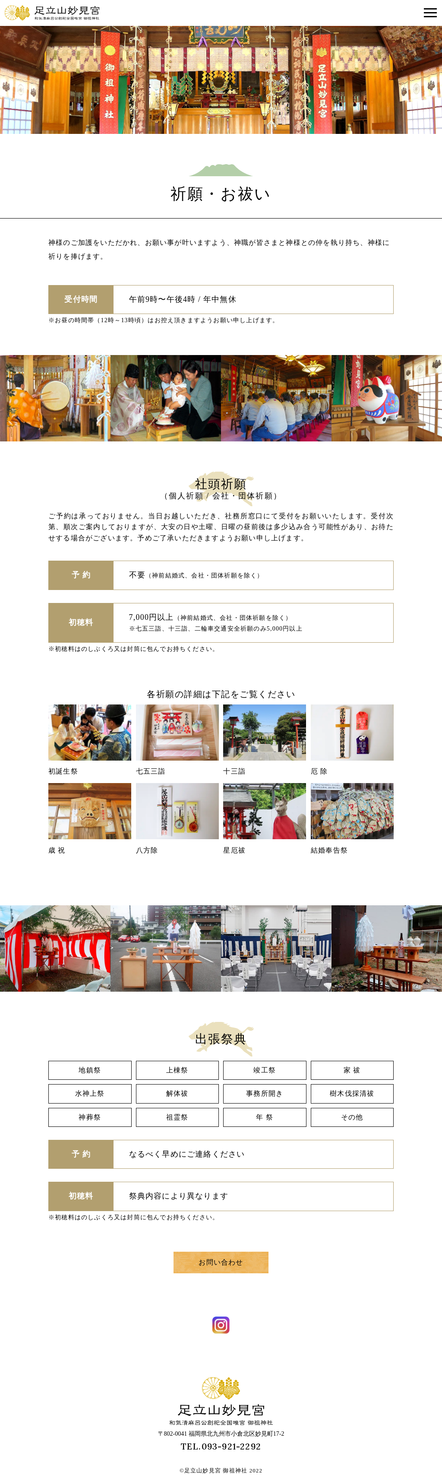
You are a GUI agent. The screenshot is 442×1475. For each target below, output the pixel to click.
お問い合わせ (221, 1262)
